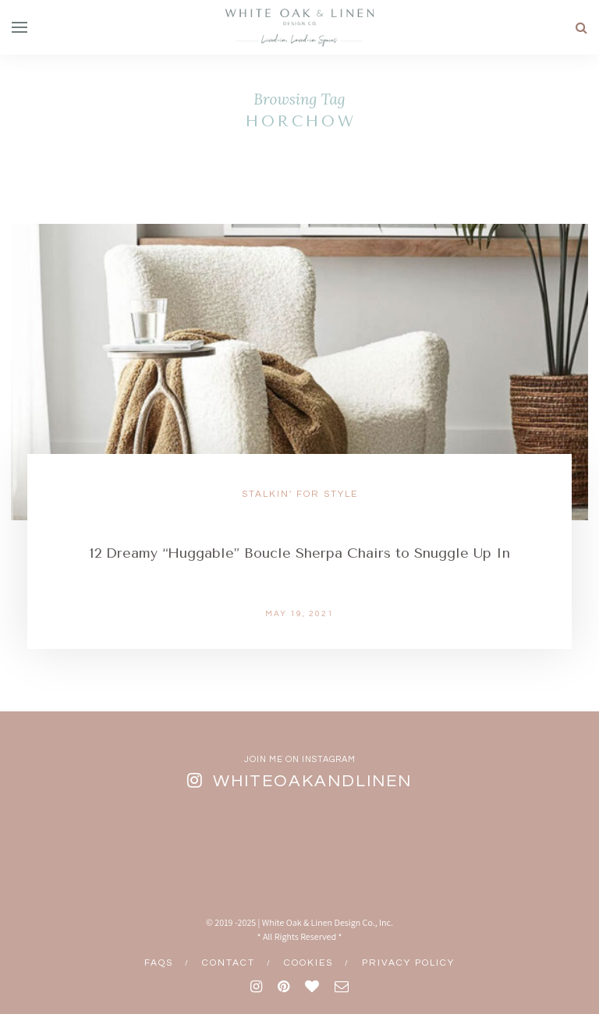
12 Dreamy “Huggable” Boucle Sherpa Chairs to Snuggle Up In (300, 553)
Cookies (308, 963)
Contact (228, 963)
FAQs (158, 963)
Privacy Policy (408, 963)
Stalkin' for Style (300, 494)
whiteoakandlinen (312, 781)
